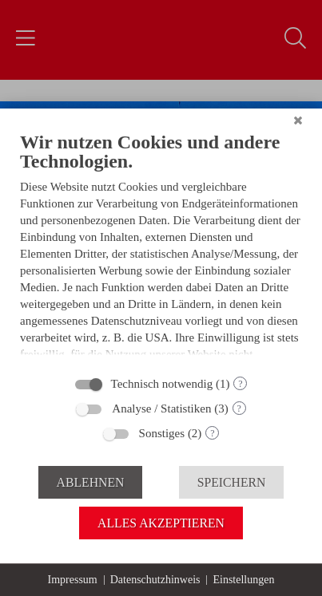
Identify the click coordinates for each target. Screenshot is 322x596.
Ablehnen (91, 482)
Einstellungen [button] (243, 580)
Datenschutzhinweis (155, 580)
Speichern (231, 482)
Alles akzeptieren (161, 523)
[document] (161, 253)
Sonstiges (162, 433)
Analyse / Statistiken (161, 408)
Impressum (72, 580)
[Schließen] (298, 131)
